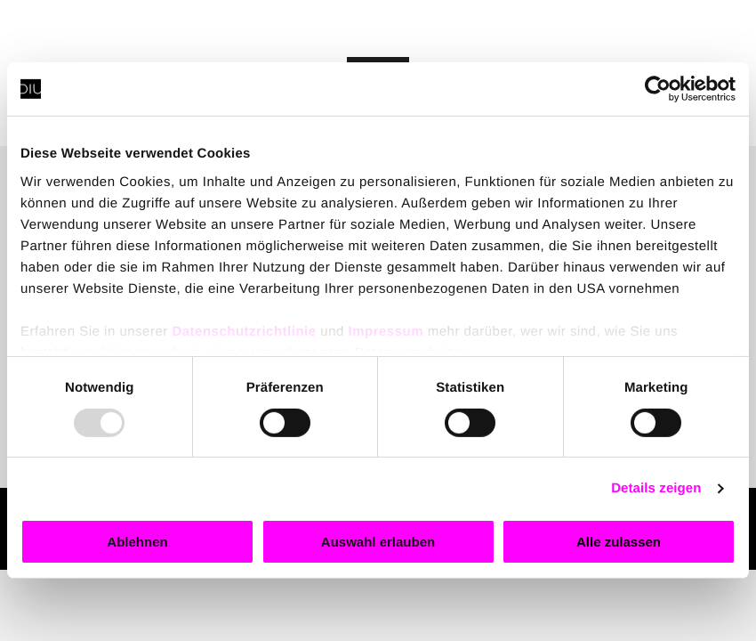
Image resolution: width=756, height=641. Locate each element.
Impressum (386, 330)
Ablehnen (137, 541)
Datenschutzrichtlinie (244, 330)
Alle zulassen (618, 541)
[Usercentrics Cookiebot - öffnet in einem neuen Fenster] (658, 89)
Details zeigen (656, 488)
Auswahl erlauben (378, 541)
